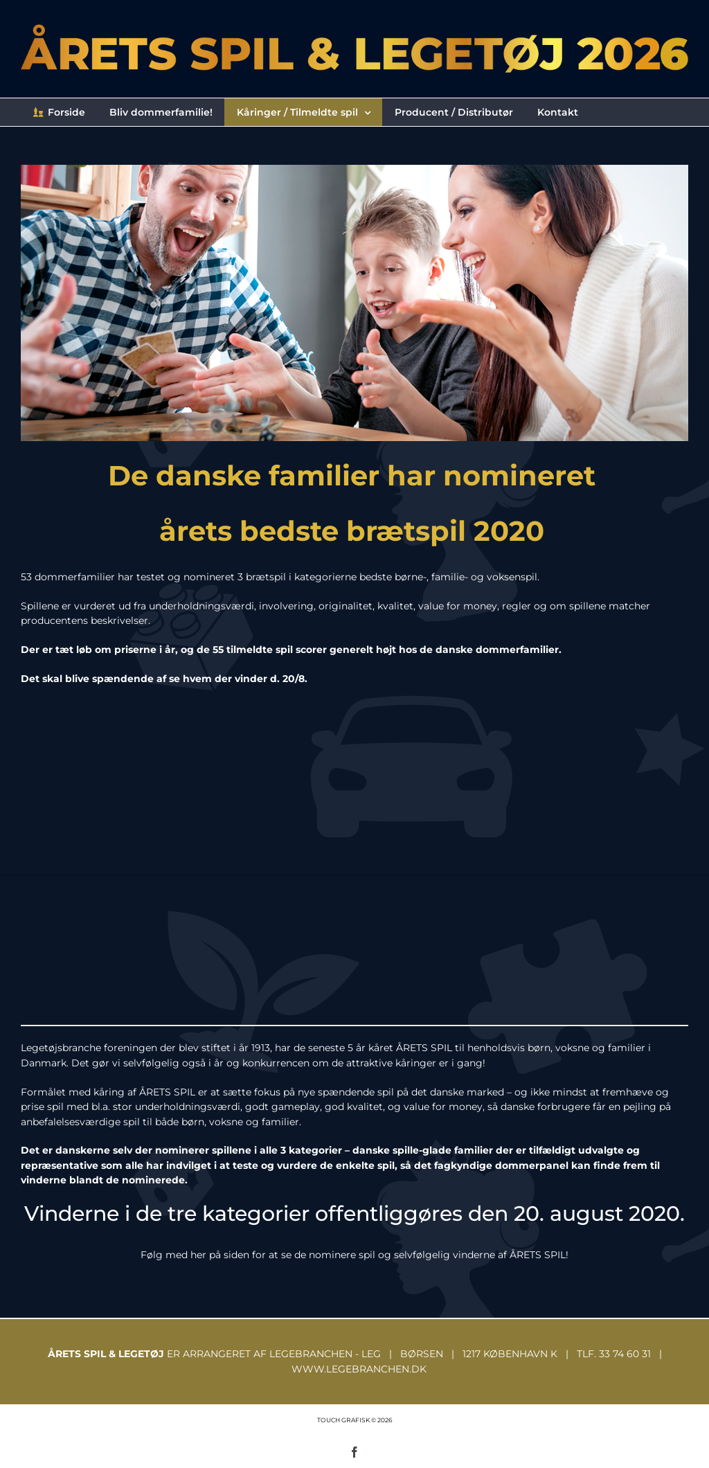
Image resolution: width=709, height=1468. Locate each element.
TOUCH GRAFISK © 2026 (354, 1420)
